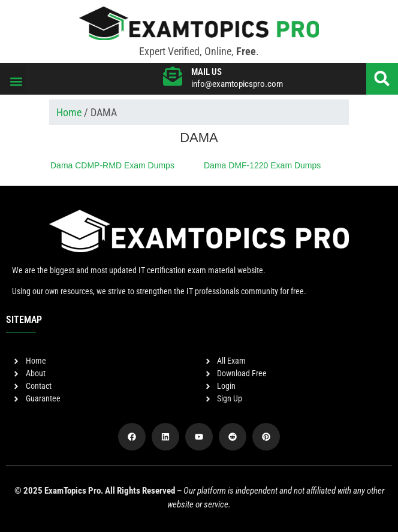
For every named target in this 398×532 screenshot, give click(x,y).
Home (69, 112)
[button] (13, 79)
